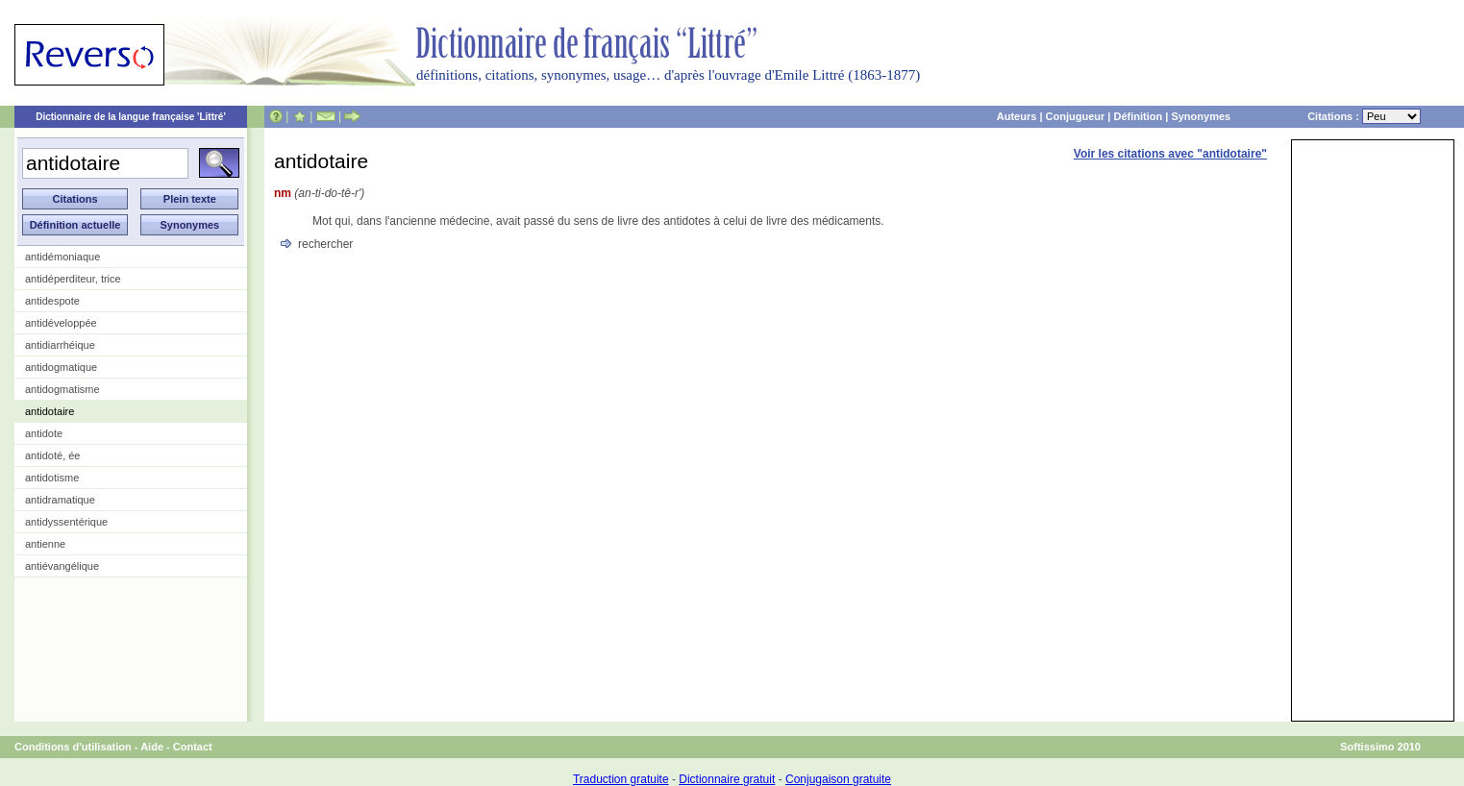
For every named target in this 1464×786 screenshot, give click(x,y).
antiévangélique (62, 566)
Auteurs (1017, 116)
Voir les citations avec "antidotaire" (1170, 153)
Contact (192, 746)
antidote (43, 433)
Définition (1137, 116)
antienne (45, 544)
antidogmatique (61, 367)
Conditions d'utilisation (73, 746)
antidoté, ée (53, 455)
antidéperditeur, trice (73, 278)
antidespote (52, 301)
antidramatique (60, 499)
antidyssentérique (66, 522)
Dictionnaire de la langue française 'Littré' (131, 116)
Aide (151, 746)
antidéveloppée (61, 323)
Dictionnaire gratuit (727, 779)
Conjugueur (1075, 116)
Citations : (1364, 116)
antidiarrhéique (60, 345)
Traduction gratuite (621, 779)
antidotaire (49, 411)
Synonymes (1200, 116)
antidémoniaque (62, 256)
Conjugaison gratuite (838, 779)
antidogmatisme (62, 389)
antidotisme (52, 477)
